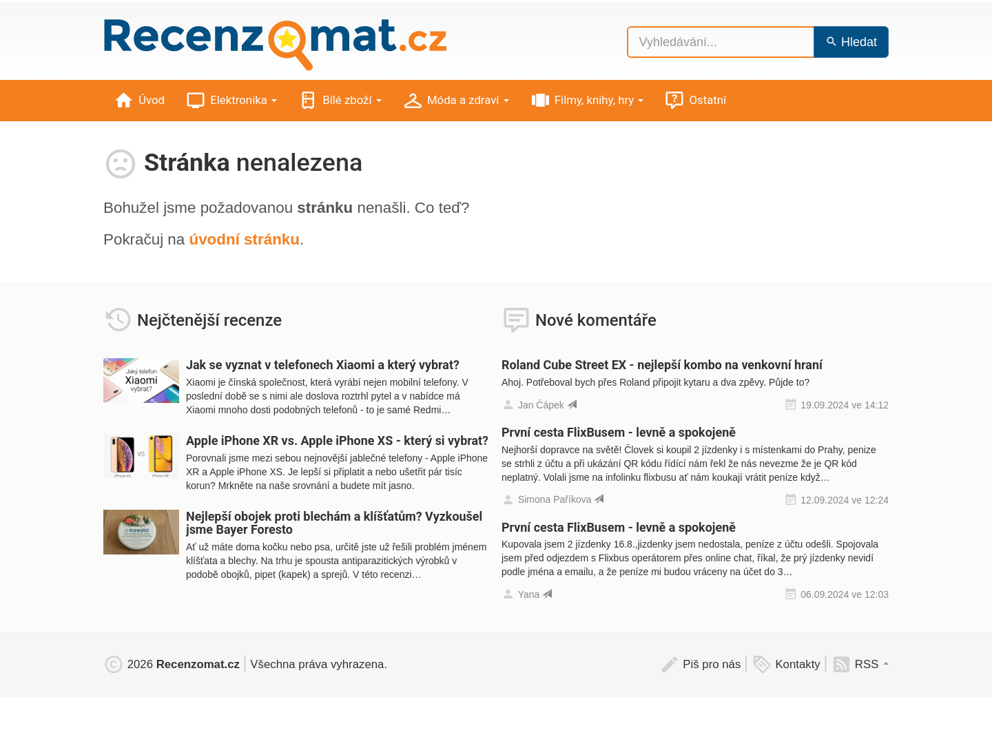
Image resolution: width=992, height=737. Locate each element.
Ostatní (695, 101)
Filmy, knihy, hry (587, 101)
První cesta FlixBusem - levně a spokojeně (619, 432)
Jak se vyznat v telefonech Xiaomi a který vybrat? (322, 364)
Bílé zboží (340, 101)
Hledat (851, 42)
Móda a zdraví (455, 101)
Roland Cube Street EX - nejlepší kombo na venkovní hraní (662, 364)
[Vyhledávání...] (720, 42)
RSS (860, 664)
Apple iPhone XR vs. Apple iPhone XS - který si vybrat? (337, 440)
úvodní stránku (244, 239)
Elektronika (231, 101)
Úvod (139, 101)
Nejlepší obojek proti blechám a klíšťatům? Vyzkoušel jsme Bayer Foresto (334, 523)
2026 (171, 664)
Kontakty (786, 664)
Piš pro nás (700, 664)
